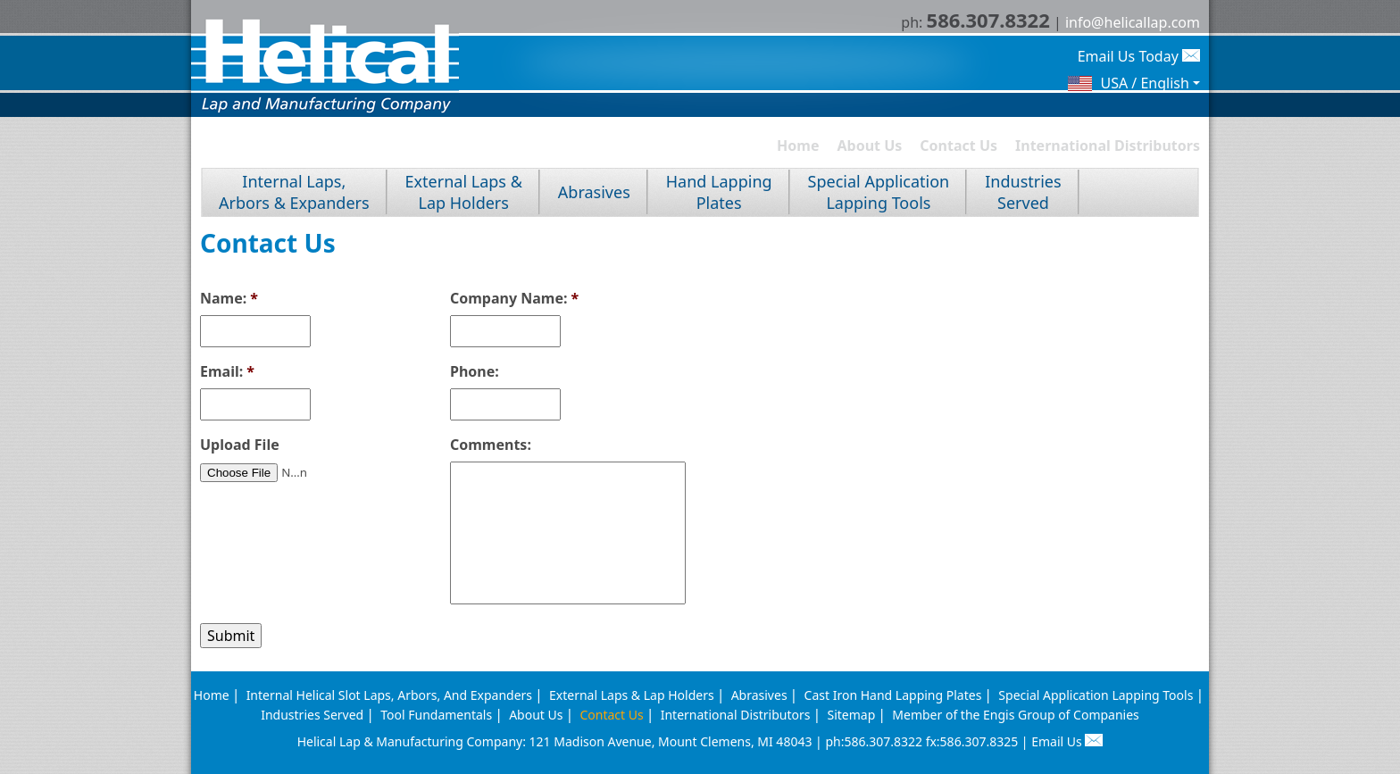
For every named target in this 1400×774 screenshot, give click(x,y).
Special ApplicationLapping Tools (879, 192)
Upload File (239, 445)
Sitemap (851, 714)
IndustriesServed (1023, 192)
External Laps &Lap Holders (463, 192)
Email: (227, 371)
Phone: (474, 371)
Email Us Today (1139, 56)
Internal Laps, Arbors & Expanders (294, 192)
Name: (229, 298)
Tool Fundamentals (436, 714)
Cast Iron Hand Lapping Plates (893, 695)
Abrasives (594, 192)
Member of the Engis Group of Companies (1015, 714)
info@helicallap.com (1132, 22)
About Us (870, 145)
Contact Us (958, 145)
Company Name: (514, 298)
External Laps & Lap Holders (631, 695)
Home (798, 145)
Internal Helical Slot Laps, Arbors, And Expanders (389, 695)
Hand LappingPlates (719, 192)
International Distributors (1107, 145)
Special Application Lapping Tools (1095, 695)
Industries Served (312, 714)
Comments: (490, 445)
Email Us (1067, 741)
